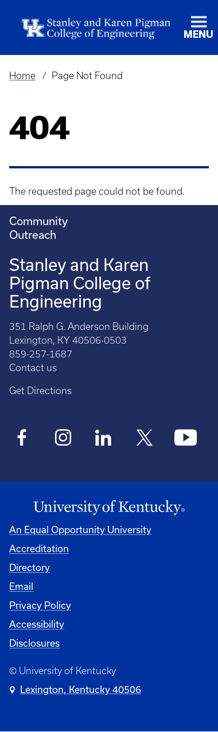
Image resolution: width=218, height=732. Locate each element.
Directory (29, 567)
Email (21, 586)
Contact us (33, 368)
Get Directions (40, 390)
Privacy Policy (40, 605)
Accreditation (39, 548)
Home (22, 75)
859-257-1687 (40, 354)
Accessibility (36, 624)
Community (38, 220)
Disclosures (34, 642)
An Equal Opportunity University (80, 529)
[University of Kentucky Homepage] (109, 507)
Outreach (32, 234)
